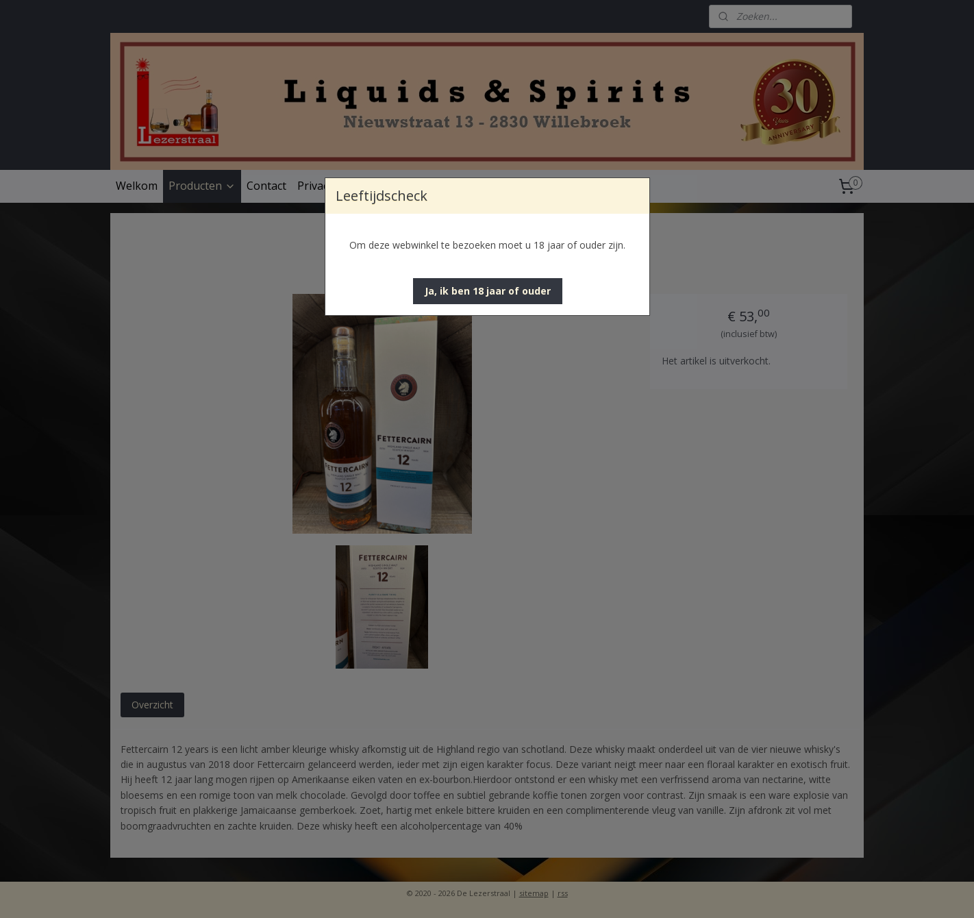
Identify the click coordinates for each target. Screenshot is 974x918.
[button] (487, 291)
